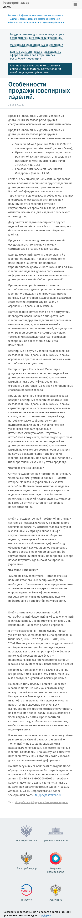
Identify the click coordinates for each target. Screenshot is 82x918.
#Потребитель (22, 802)
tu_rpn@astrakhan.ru (48, 795)
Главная (12, 15)
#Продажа (37, 802)
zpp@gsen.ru (46, 915)
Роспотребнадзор (16, 4)
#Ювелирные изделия (55, 802)
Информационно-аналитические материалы (41, 15)
